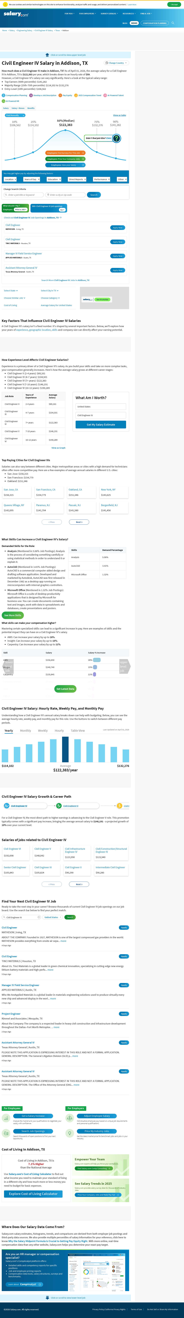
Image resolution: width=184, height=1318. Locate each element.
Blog (125, 23)
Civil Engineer (13, 225)
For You (70, 13)
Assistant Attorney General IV (21, 267)
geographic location (40, 329)
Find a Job (146, 13)
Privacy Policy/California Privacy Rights (108, 1309)
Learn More (132, 4)
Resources (129, 13)
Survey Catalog (109, 13)
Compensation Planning (155, 23)
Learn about (24, 1284)
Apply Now (117, 227)
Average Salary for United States (56, 305)
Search (93, 194)
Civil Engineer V (70, 805)
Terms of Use (136, 1309)
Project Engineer (11, 1013)
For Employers (87, 13)
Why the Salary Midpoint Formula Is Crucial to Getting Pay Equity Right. (48, 1241)
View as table (119, 115)
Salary (12, 30)
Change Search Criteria (15, 189)
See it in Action (102, 299)
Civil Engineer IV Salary (44, 30)
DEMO (134, 23)
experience (22, 329)
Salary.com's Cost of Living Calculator (30, 1174)
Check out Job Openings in (32, 217)
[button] (116, 63)
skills (54, 329)
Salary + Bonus (18, 108)
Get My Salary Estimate (101, 424)
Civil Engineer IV (19, 805)
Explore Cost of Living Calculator (33, 1193)
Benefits (30, 108)
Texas (57, 30)
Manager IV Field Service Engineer (24, 253)
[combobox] (24, 194)
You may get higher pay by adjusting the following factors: (28, 173)
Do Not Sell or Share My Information (162, 1309)
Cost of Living (10, 305)
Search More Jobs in (65, 280)
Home (4, 30)
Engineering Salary (24, 30)
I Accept (174, 4)
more (63, 941)
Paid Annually (15, 115)
